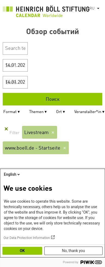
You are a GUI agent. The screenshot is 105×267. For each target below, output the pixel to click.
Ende (11, 82)
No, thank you (73, 250)
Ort (59, 112)
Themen (36, 112)
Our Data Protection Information (27, 238)
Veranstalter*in (87, 112)
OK (22, 250)
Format (10, 112)
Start (10, 65)
